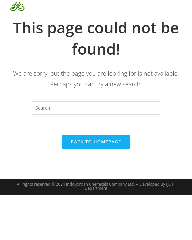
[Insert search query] (96, 108)
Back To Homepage (96, 142)
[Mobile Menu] (173, 6)
